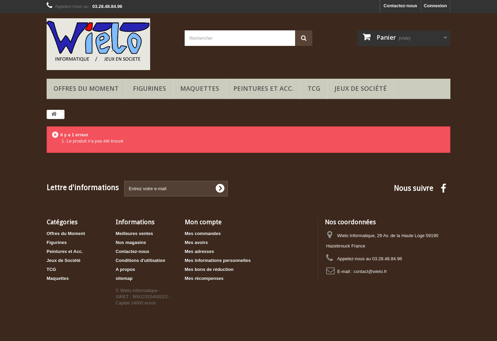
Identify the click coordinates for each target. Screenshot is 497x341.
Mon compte (203, 222)
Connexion (435, 5)
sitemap (124, 278)
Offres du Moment (86, 88)
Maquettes (199, 88)
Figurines (149, 88)
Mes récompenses (204, 278)
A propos (125, 269)
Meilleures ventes (134, 233)
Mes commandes (203, 233)
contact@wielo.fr (370, 271)
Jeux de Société (360, 88)
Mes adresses (199, 251)
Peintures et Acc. (263, 88)
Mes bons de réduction (209, 269)
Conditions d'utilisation (140, 260)
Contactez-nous (400, 5)
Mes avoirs (196, 242)
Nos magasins (131, 242)
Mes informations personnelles (218, 260)
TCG (314, 88)
